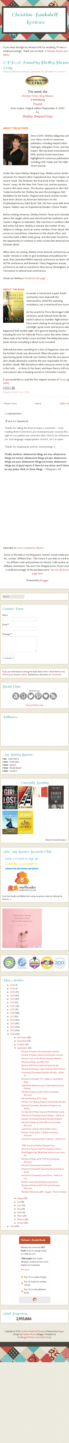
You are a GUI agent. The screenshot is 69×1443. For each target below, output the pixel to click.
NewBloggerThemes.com (28, 1337)
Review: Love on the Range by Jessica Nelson (41, 1058)
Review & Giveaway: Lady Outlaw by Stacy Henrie (43, 1069)
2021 (12, 1002)
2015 (12, 1023)
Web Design (46, 1337)
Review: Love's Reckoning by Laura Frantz (39, 1182)
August (20, 1198)
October (21, 1044)
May (19, 1209)
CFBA (26, 392)
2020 (12, 1006)
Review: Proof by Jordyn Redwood (36, 1165)
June (19, 1205)
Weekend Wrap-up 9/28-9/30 (35, 1062)
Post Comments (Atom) (30, 547)
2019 (12, 1009)
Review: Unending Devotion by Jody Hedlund (41, 1119)
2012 (12, 1034)
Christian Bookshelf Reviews (33, 1331)
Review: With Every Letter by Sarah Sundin (40, 1065)
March (20, 1216)
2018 (12, 1013)
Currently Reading (35, 783)
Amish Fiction (17, 392)
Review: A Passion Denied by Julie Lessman (40, 1051)
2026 (12, 985)
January (20, 1223)
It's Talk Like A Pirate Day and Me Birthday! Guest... (43, 1112)
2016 (12, 1020)
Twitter (24, 674)
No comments (59, 71)
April (19, 1212)
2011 (12, 1226)
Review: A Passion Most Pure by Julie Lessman (41, 1149)
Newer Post (10, 403)
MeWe (35, 705)
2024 (12, 992)
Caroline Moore (29, 1334)
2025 (12, 988)
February (21, 1219)
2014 (12, 1027)
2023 (12, 995)
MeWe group (8, 674)
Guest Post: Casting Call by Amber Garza (39, 1129)
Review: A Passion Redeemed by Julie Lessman (42, 1055)
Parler (28, 705)
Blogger (44, 580)
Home (38, 403)
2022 (12, 999)
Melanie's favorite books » (56, 840)
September (22, 1048)
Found (37, 104)
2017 (12, 1016)
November (22, 1041)
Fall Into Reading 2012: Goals (34, 1098)
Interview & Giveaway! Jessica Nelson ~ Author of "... (43, 1115)
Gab (41, 705)
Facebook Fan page (35, 278)
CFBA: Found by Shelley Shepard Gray (37, 1145)
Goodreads (56, 674)
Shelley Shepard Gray (38, 116)
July (18, 1202)
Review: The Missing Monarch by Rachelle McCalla (43, 1102)
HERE (6, 383)
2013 (12, 1030)
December (22, 1037)
